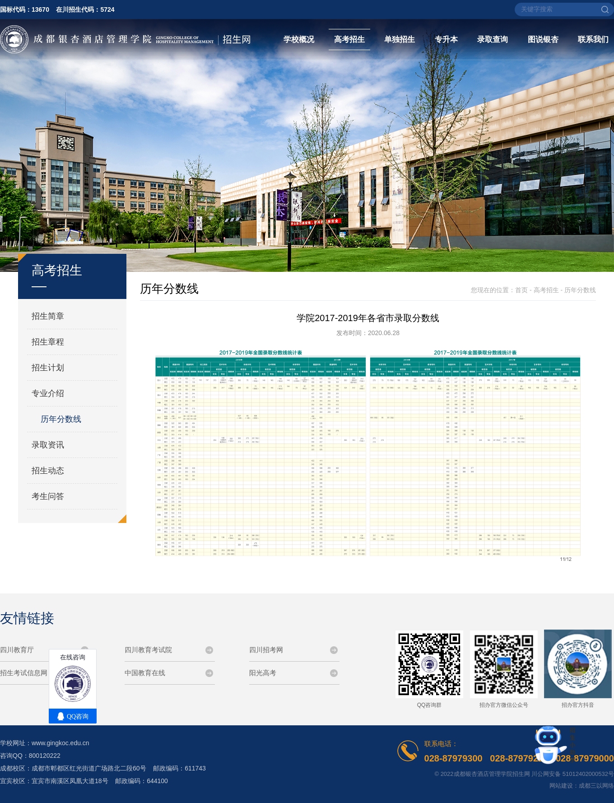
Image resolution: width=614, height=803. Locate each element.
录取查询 (492, 39)
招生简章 (48, 316)
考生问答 (48, 496)
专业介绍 (48, 393)
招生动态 (48, 470)
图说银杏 (543, 39)
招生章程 (48, 341)
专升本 (446, 39)
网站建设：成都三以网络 (581, 785)
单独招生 (399, 39)
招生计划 (48, 367)
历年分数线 (61, 419)
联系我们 (593, 39)
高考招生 (349, 39)
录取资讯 (48, 444)
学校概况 (299, 39)
